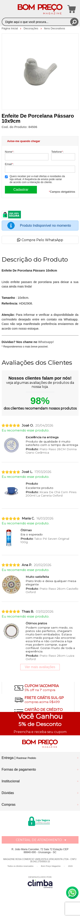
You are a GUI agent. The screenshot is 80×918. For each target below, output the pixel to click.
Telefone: (57, 151)
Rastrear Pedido (26, 758)
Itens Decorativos (54, 28)
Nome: (9, 151)
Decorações (31, 28)
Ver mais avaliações (40, 667)
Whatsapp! (46, 342)
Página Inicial (10, 28)
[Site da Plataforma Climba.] (40, 882)
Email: (9, 164)
